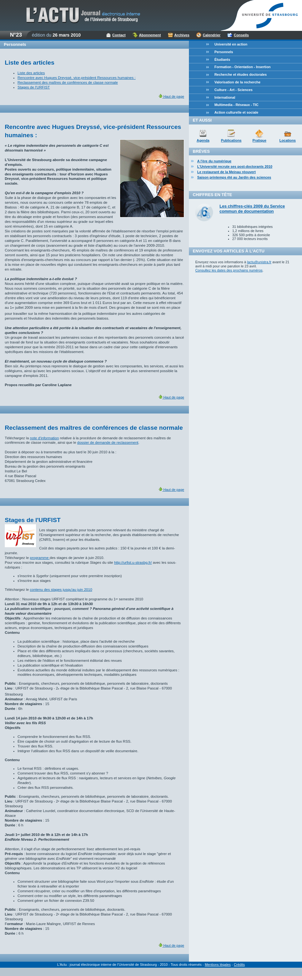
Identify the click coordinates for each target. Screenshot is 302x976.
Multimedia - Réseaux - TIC (236, 105)
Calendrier (211, 35)
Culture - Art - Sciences (233, 90)
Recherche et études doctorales (240, 74)
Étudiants (222, 59)
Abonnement (150, 35)
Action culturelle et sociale (236, 112)
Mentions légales (218, 964)
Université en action (230, 44)
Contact (119, 35)
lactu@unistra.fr (259, 262)
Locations (287, 140)
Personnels (223, 52)
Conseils (241, 35)
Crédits (239, 964)
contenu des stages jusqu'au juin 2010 (61, 589)
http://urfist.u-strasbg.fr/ (133, 562)
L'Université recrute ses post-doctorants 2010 (234, 166)
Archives (182, 35)
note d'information (44, 438)
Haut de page (171, 96)
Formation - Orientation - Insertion (242, 67)
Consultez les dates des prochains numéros (228, 270)
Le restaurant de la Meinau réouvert (226, 172)
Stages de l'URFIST (34, 87)
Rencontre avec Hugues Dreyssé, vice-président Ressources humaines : (77, 78)
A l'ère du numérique (214, 161)
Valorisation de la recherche (237, 82)
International (224, 97)
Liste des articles (31, 73)
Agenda (203, 140)
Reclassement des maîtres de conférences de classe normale (68, 82)
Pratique (259, 140)
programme (40, 558)
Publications (231, 140)
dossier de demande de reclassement (107, 442)
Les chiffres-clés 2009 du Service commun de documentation (252, 209)
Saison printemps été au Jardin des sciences (234, 177)
